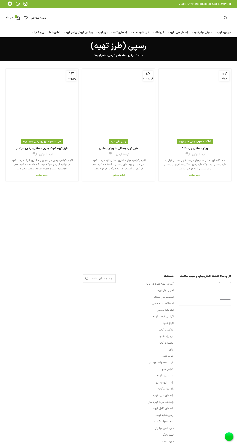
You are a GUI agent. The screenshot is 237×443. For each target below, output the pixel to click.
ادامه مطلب (195, 175)
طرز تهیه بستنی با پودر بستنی (118, 148)
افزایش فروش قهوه (163, 317)
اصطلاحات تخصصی (163, 304)
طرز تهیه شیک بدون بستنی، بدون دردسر (42, 148)
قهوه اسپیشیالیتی (164, 428)
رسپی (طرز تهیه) (187, 141)
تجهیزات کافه (166, 343)
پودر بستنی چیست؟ (195, 148)
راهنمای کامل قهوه (163, 409)
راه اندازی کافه (166, 389)
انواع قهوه (168, 323)
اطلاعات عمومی (203, 141)
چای (171, 350)
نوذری (195, 154)
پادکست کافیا (166, 330)
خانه (140, 55)
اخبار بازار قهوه (165, 290)
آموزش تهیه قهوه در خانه (160, 284)
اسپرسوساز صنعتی (163, 297)
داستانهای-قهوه (165, 376)
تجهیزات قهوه (166, 336)
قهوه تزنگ (168, 435)
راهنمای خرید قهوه (163, 395)
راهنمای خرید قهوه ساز (161, 402)
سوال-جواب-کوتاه (163, 422)
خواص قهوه (167, 369)
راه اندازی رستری (164, 382)
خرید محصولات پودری (50, 141)
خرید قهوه (168, 356)
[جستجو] (225, 18)
